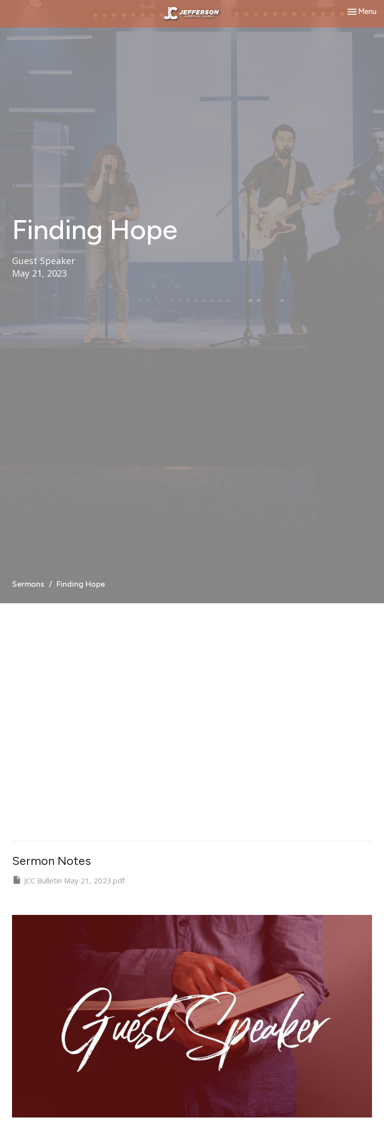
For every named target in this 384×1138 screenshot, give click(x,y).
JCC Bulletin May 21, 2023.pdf (68, 880)
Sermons (28, 584)
